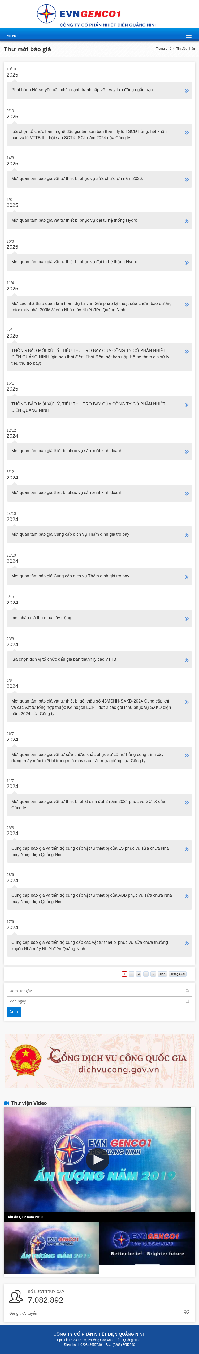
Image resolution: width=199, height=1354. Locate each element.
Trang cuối (178, 974)
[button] (97, 1159)
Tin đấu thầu (185, 48)
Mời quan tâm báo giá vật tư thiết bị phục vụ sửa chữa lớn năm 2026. (77, 178)
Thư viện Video (29, 1103)
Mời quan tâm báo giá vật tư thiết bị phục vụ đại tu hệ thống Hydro (74, 220)
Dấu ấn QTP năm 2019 (25, 1217)
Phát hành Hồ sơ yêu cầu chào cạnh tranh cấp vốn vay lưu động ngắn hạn (82, 89)
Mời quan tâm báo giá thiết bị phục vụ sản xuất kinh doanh (66, 451)
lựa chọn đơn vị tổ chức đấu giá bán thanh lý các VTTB (63, 659)
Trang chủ (164, 48)
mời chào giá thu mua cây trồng (41, 618)
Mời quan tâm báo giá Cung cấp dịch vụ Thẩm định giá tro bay (70, 534)
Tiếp (162, 974)
